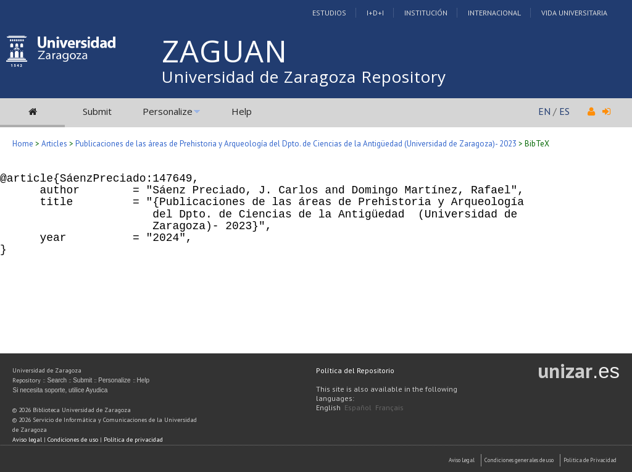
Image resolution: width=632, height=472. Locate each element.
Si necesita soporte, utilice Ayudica (59, 390)
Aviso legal (27, 440)
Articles (54, 143)
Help (241, 111)
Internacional (494, 12)
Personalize (168, 111)
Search (57, 380)
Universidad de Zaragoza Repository (304, 76)
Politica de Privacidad (590, 460)
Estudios (329, 12)
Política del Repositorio (355, 370)
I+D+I (375, 12)
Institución (425, 12)
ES (564, 111)
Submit (97, 111)
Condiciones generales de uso (519, 460)
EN (544, 111)
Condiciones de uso (73, 440)
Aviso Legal (462, 460)
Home (22, 143)
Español (358, 407)
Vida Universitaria (574, 12)
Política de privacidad (133, 440)
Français (389, 407)
